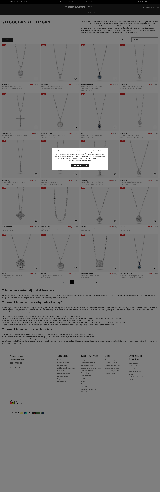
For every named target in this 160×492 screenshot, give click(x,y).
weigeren (69, 158)
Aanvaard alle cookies (80, 166)
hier (65, 156)
